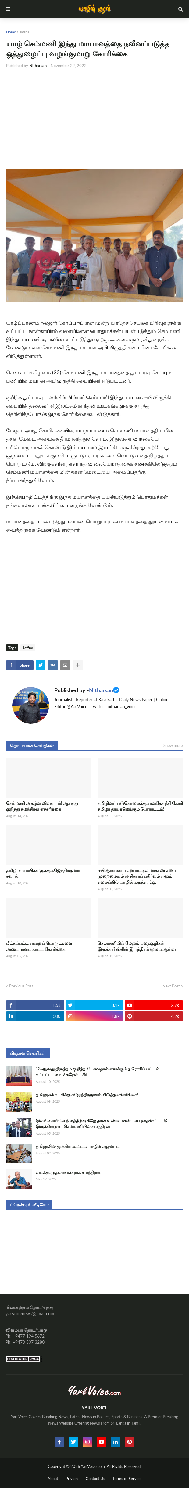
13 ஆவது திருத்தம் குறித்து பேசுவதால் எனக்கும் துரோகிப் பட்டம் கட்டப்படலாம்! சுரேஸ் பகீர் (97, 1071)
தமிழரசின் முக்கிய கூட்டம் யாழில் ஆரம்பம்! (78, 1146)
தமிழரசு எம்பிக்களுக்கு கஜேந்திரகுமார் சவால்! (43, 873)
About (53, 1478)
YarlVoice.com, (94, 1466)
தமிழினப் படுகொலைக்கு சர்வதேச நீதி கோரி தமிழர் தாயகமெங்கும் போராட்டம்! (140, 806)
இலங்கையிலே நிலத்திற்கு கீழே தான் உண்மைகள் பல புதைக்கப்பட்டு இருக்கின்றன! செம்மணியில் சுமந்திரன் (102, 1123)
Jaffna (24, 32)
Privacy (72, 1478)
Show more (173, 745)
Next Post (171, 985)
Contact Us (95, 1478)
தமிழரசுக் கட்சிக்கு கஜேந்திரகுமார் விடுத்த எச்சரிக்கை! (87, 1094)
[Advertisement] (94, 119)
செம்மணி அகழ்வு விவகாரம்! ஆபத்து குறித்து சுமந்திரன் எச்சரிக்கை (42, 806)
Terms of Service (126, 1478)
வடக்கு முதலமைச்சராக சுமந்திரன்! (69, 1172)
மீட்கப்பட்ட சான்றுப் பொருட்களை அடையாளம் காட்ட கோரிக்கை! (39, 946)
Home (11, 32)
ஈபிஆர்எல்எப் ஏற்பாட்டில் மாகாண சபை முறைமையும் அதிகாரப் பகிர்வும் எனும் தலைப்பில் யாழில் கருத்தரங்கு (137, 876)
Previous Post (21, 985)
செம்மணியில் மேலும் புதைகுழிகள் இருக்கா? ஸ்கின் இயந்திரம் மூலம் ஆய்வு (137, 946)
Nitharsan (101, 690)
